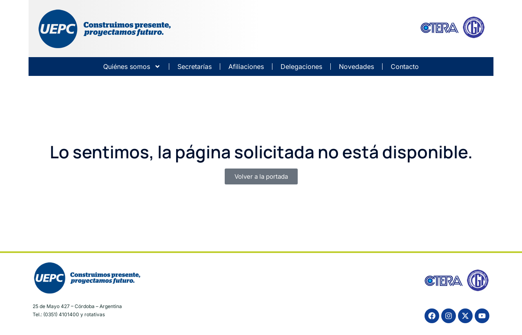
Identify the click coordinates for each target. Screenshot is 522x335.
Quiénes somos (132, 66)
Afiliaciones (246, 66)
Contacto (405, 66)
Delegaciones (301, 66)
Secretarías (194, 66)
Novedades (356, 66)
